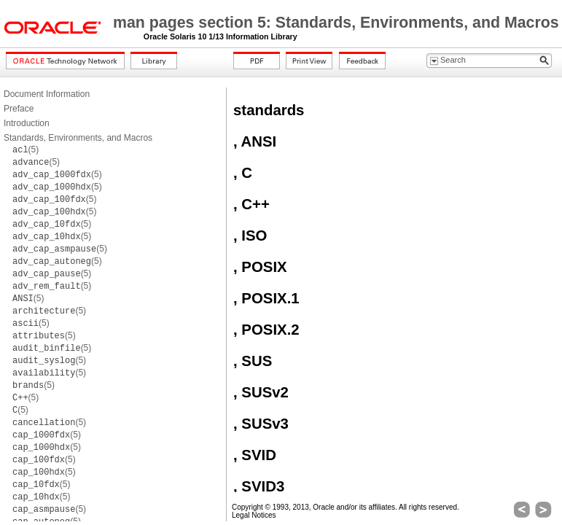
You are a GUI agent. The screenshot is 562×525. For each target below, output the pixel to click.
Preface (19, 109)
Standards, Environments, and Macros (78, 138)
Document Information (47, 94)
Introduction (27, 123)
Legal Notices (254, 515)
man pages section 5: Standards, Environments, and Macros (336, 22)
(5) (25, 149)
